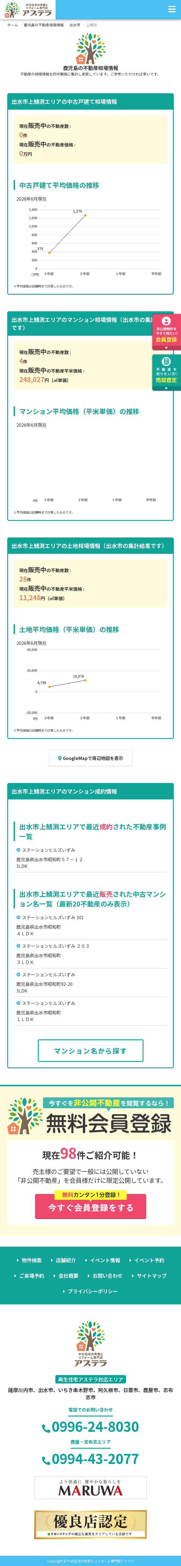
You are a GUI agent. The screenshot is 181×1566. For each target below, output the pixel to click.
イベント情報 (105, 1260)
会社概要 (68, 1275)
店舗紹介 (66, 1260)
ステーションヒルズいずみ (48, 850)
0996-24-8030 (90, 1426)
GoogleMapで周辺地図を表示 (90, 758)
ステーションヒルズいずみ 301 (53, 917)
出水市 (75, 24)
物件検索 (32, 1260)
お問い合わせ (108, 1275)
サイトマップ (152, 1275)
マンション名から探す (90, 1050)
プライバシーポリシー (93, 1291)
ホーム (12, 24)
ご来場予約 (31, 1275)
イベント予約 (149, 1260)
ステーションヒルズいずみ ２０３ (56, 946)
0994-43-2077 (90, 1458)
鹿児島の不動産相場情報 (44, 24)
